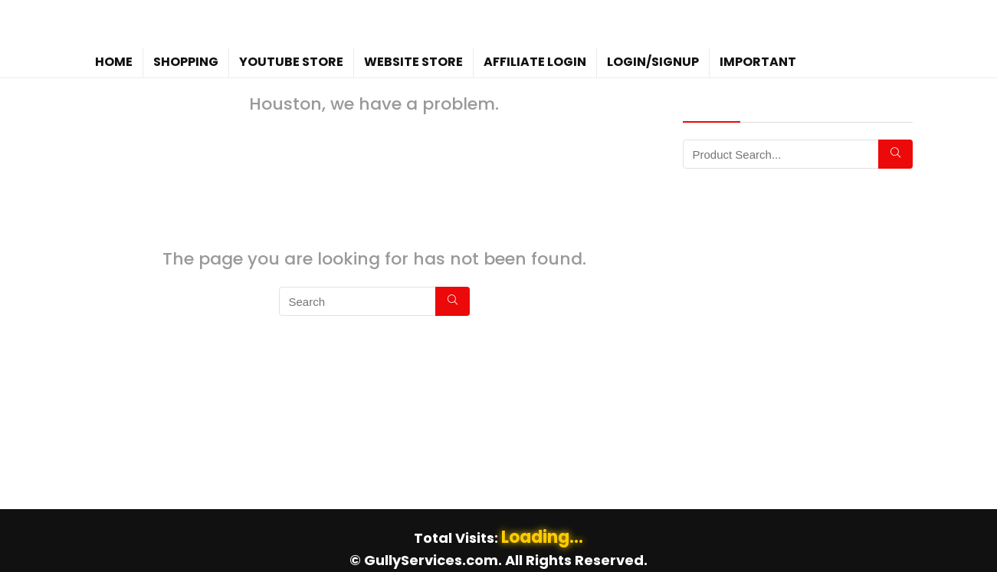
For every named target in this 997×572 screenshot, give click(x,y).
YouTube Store (291, 62)
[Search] (452, 301)
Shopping (185, 62)
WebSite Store (413, 62)
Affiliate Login (535, 62)
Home (114, 62)
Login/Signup (653, 62)
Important (758, 62)
